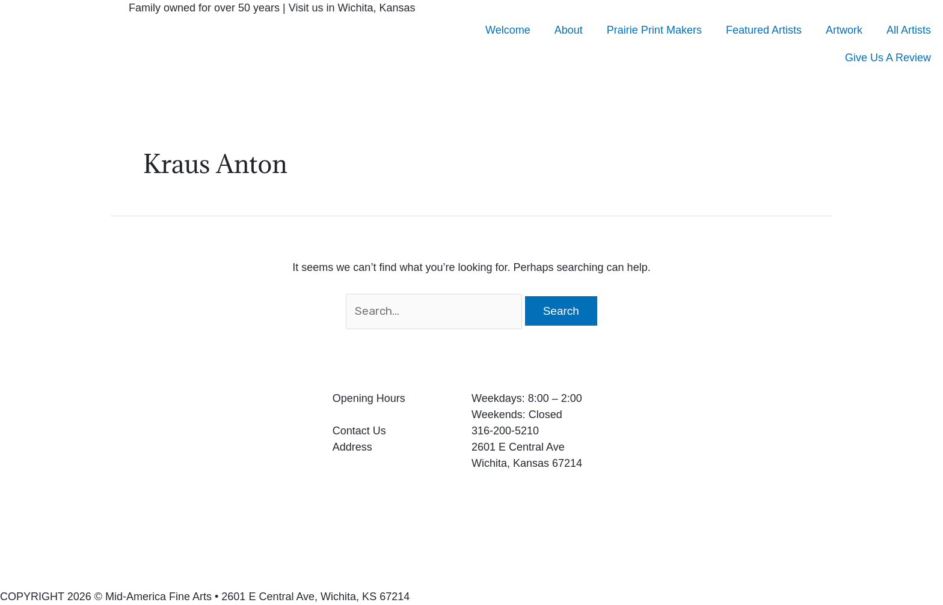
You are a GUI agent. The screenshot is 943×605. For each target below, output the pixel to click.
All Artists (908, 30)
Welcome (507, 30)
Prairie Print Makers (654, 30)
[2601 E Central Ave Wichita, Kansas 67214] (786, 481)
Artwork (844, 30)
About (568, 30)
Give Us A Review (888, 58)
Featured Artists (764, 30)
